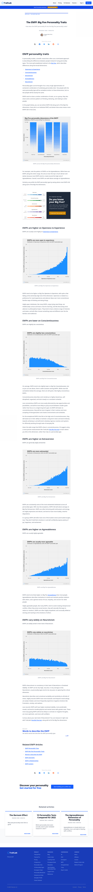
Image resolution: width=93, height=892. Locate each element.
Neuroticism (29, 82)
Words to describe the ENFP (33, 754)
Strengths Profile (38, 877)
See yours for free (52, 7)
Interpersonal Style (38, 875)
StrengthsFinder (65, 865)
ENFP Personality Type (32, 748)
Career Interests (38, 880)
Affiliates (76, 857)
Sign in (81, 3)
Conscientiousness (30, 72)
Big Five (53, 63)
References (50, 874)
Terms (84, 887)
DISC (62, 857)
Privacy (79, 887)
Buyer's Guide (64, 870)
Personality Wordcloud (39, 872)
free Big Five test (54, 429)
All (61, 854)
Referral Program (78, 865)
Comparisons (37, 862)
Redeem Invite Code (79, 862)
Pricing (60, 3)
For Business (67, 3)
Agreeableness (29, 79)
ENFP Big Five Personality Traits (34, 751)
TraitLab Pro (37, 857)
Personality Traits (38, 865)
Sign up (88, 3)
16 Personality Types (39, 867)
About (54, 3)
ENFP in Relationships (31, 761)
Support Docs (51, 871)
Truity (62, 867)
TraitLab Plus (37, 854)
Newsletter (50, 865)
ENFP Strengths (30, 757)
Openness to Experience (32, 69)
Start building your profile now (62, 786)
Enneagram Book (52, 862)
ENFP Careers (29, 764)
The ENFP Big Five (35, 14)
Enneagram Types (38, 870)
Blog (49, 854)
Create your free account (57, 213)
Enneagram (64, 859)
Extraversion (29, 75)
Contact (76, 859)
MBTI (62, 862)
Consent (75, 887)
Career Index (51, 857)
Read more (27, 833)
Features (75, 3)
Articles (27, 14)
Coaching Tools (51, 859)
